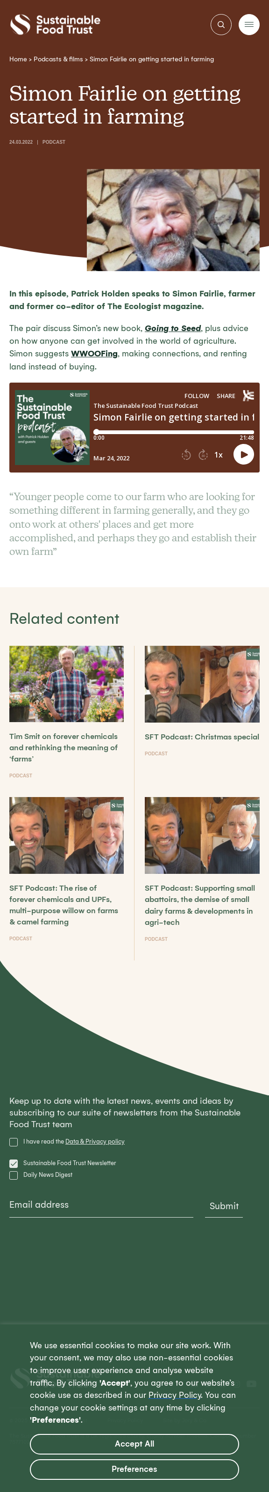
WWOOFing (94, 353)
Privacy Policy (175, 1395)
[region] (134, 1408)
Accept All (134, 1444)
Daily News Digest (47, 1174)
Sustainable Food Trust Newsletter (69, 1163)
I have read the (74, 1141)
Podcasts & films (58, 59)
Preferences (134, 1469)
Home (18, 59)
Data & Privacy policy (95, 1141)
